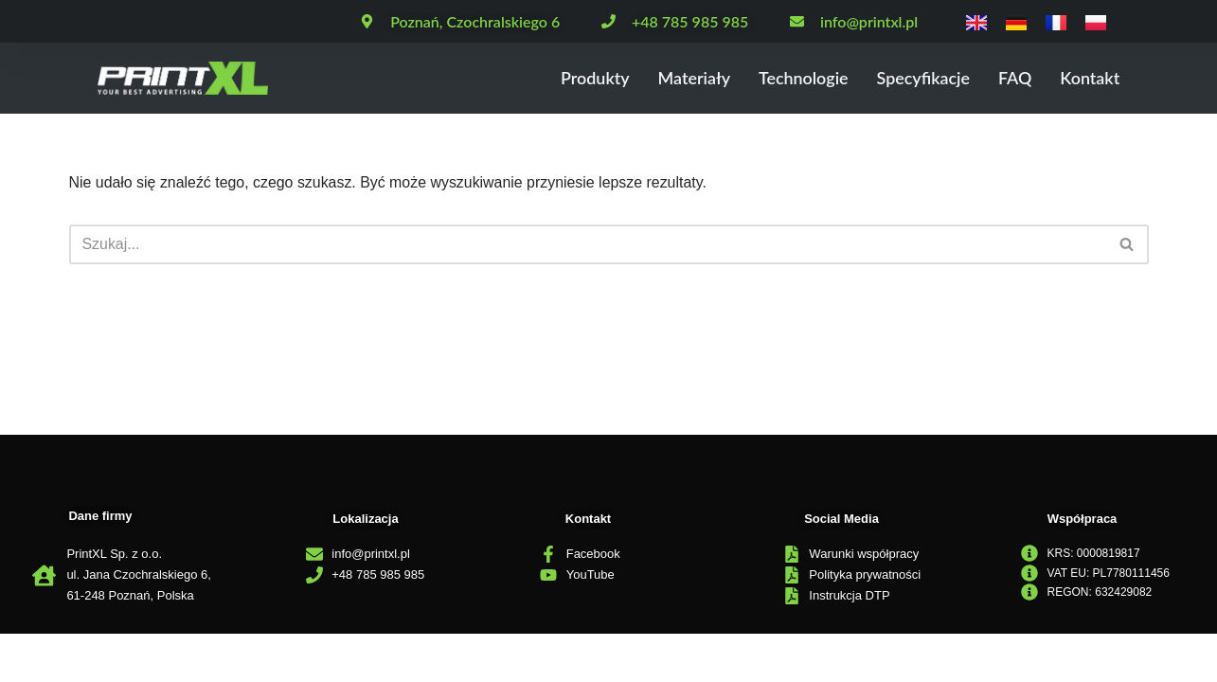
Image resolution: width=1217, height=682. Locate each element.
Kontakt (1087, 78)
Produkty (570, 78)
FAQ (1011, 78)
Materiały (673, 78)
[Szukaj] (587, 244)
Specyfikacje (914, 78)
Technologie (789, 78)
